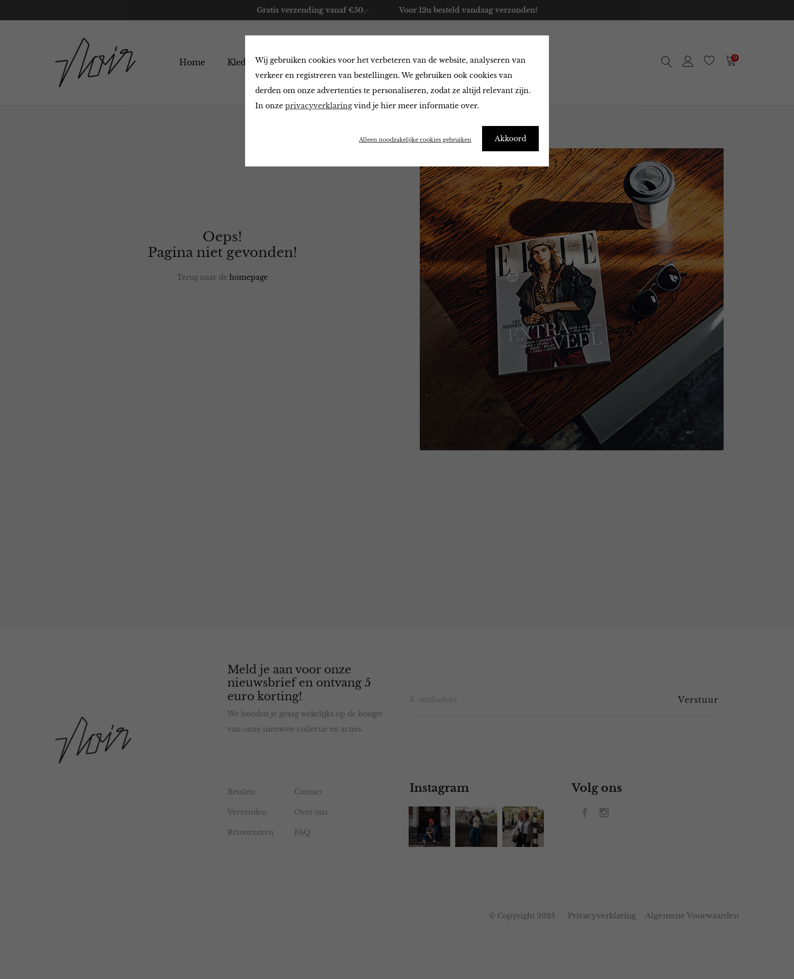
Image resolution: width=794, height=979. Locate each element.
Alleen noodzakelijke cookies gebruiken (415, 139)
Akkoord (510, 138)
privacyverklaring (318, 105)
